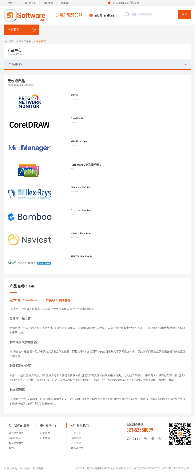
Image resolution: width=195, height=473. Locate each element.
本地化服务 (15, 437)
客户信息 (76, 442)
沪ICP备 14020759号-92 (175, 468)
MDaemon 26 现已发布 (126, 2)
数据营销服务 (16, 442)
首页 (18, 41)
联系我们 (65, 3)
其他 (11, 447)
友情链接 (38, 468)
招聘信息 (76, 437)
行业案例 (45, 433)
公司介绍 (76, 433)
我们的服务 (30, 3)
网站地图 (25, 468)
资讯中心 (48, 3)
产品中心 (12, 3)
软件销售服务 (16, 433)
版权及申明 (77, 447)
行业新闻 (45, 437)
